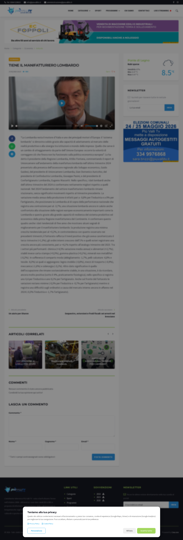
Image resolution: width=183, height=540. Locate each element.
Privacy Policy (33, 524)
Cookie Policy (47, 524)
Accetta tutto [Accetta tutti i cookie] (146, 531)
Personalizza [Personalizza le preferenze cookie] (36, 531)
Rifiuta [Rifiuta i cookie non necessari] (130, 531)
